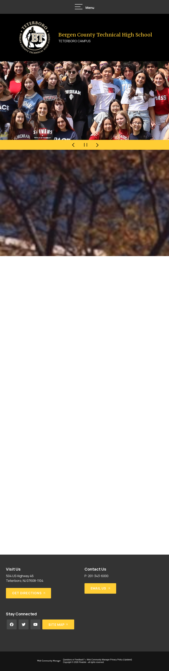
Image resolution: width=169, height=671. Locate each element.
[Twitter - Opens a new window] (23, 624)
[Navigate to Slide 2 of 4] (97, 145)
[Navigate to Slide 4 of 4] (74, 145)
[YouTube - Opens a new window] (35, 624)
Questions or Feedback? (73, 660)
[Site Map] (58, 624)
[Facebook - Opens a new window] (12, 624)
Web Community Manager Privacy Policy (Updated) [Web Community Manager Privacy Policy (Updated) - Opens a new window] (109, 660)
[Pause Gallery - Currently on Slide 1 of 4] (85, 145)
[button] (84, 7)
